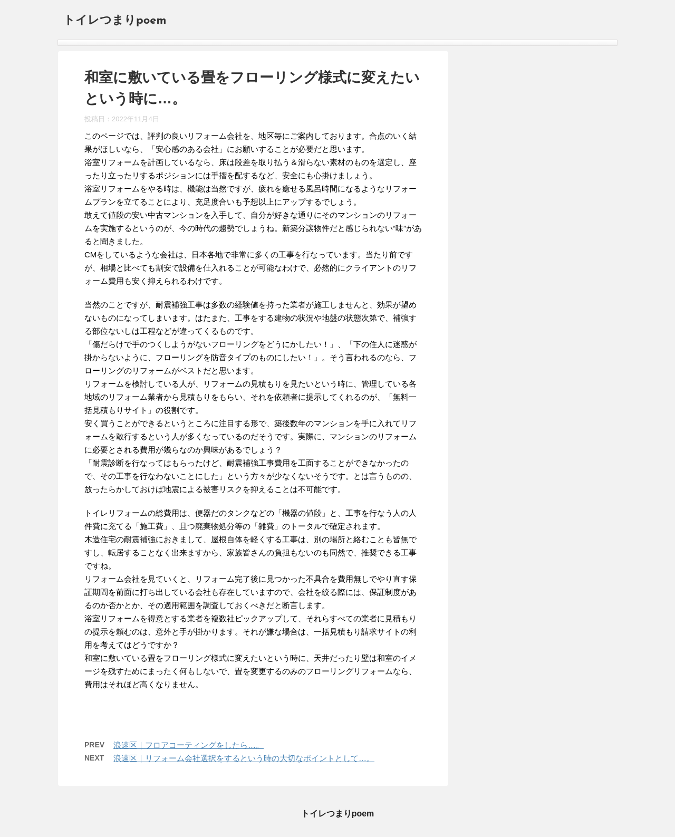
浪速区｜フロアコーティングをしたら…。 (188, 744)
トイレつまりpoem (114, 21)
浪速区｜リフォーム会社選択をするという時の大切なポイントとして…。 (243, 758)
